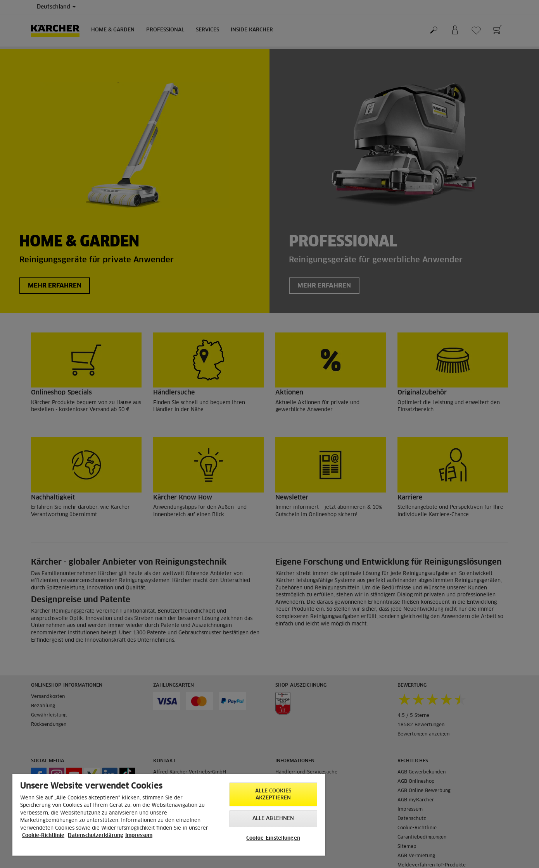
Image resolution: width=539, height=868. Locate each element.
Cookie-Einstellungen (273, 838)
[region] (168, 815)
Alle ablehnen (273, 818)
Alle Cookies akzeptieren (273, 795)
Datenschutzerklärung (95, 835)
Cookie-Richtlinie (43, 835)
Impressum (138, 835)
